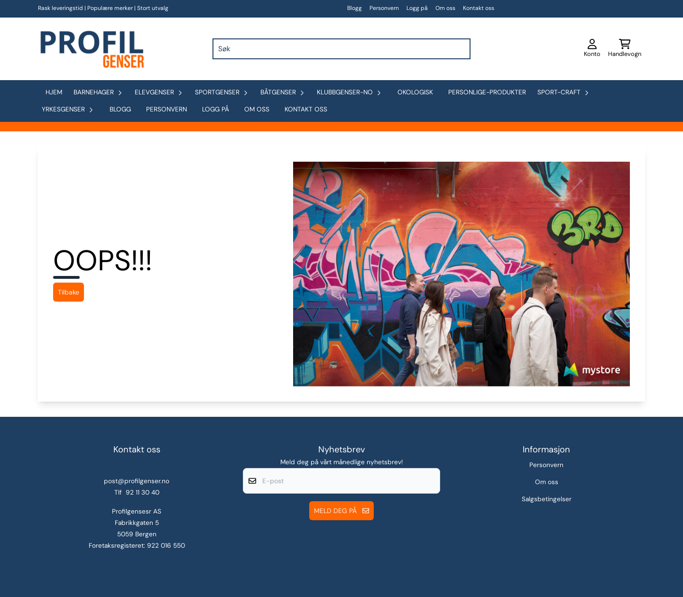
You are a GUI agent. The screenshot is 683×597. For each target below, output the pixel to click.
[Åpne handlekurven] (624, 49)
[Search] (461, 48)
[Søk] (341, 48)
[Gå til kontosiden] (592, 49)
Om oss (445, 8)
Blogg (354, 8)
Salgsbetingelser (547, 499)
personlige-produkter (487, 92)
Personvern (384, 8)
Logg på (417, 8)
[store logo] (91, 49)
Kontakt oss (478, 8)
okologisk (415, 92)
